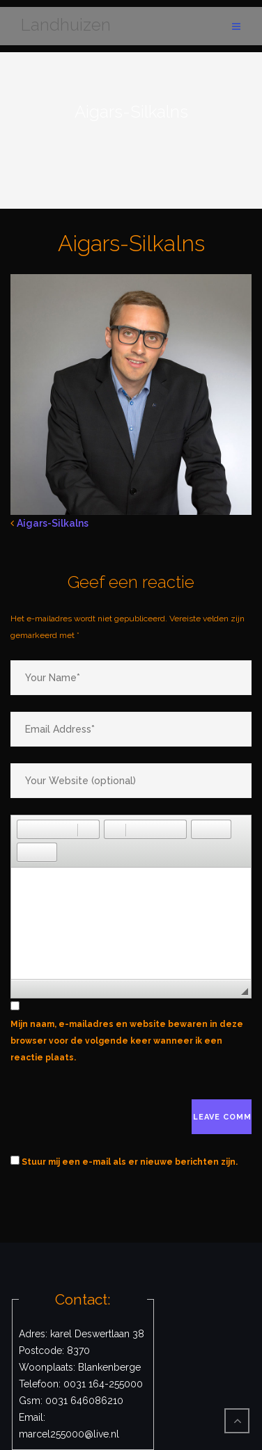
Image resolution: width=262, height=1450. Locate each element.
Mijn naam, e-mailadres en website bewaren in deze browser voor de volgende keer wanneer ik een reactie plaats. (126, 1040)
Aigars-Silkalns (52, 523)
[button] (27, 829)
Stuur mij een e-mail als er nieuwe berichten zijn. (130, 1162)
